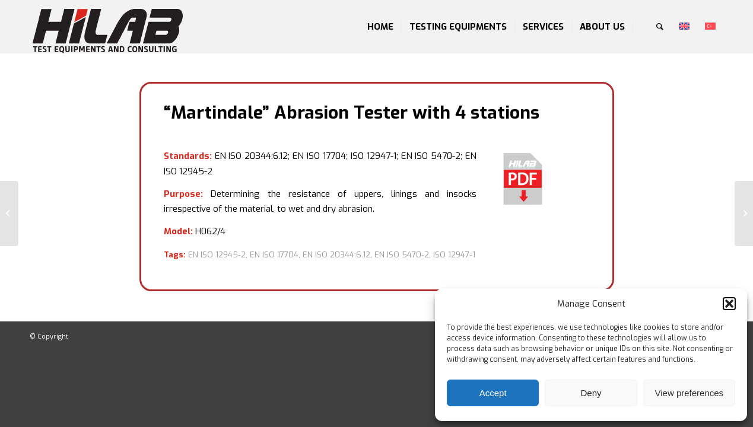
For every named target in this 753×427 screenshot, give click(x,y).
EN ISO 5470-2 (401, 255)
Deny (590, 393)
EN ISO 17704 (274, 255)
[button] (729, 304)
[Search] (660, 26)
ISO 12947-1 (454, 255)
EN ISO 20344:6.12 (336, 255)
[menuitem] (380, 26)
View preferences (689, 393)
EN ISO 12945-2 (217, 255)
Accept (493, 393)
